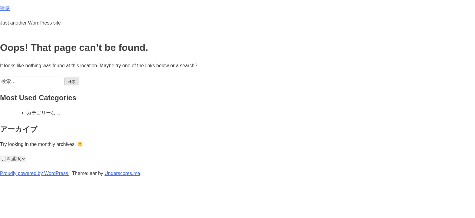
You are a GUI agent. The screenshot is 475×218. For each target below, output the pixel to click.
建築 (5, 8)
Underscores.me (122, 173)
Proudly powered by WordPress (34, 173)
